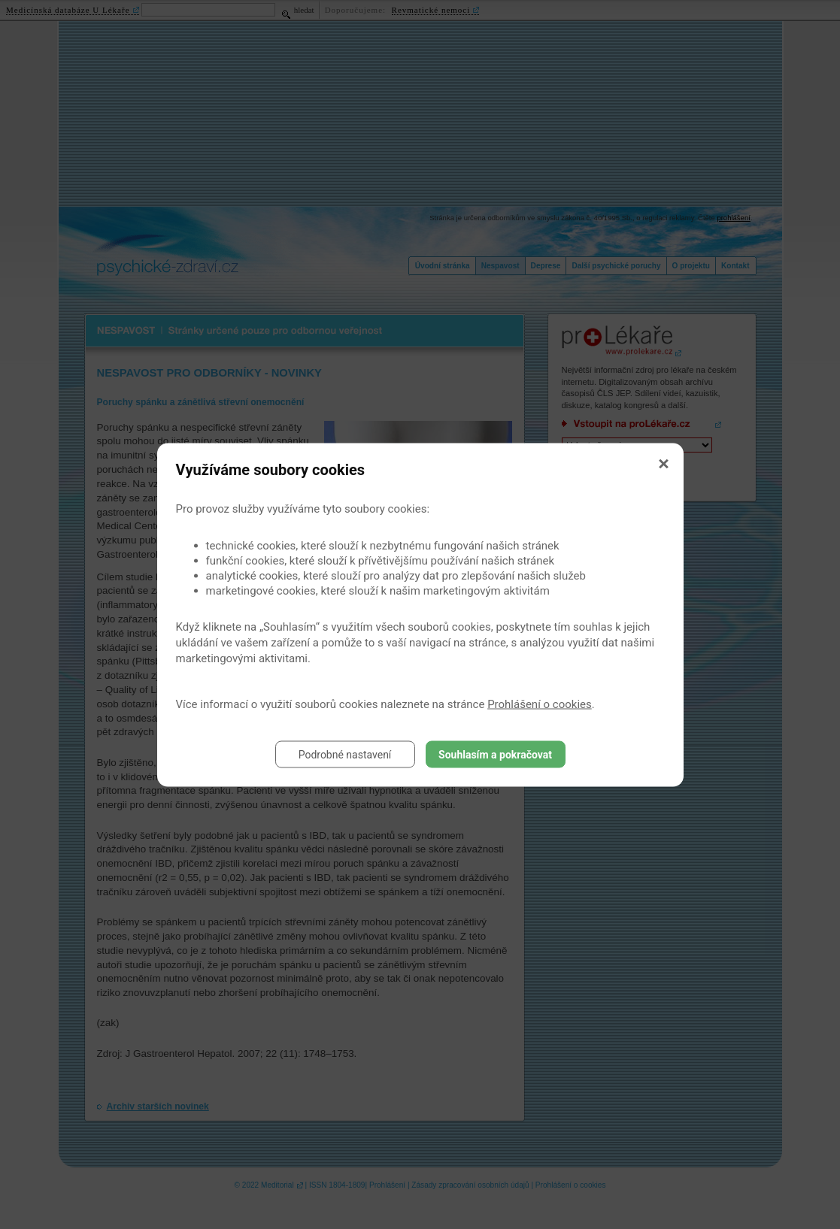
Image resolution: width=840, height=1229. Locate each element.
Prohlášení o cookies (539, 703)
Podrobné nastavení (345, 754)
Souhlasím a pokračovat (495, 754)
